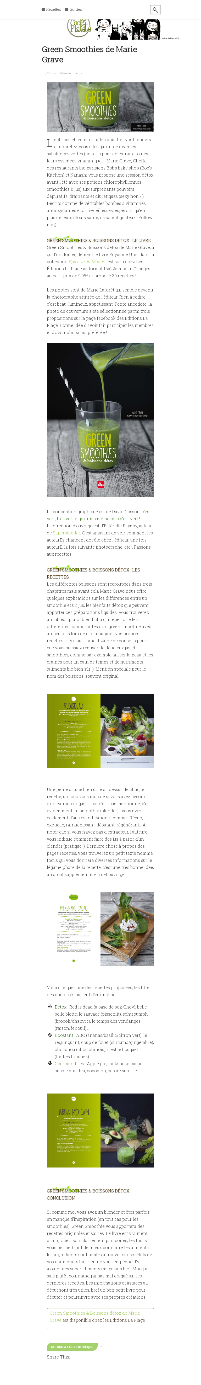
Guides (76, 10)
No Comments (72, 73)
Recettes (53, 10)
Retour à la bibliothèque (72, 1347)
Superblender (66, 532)
